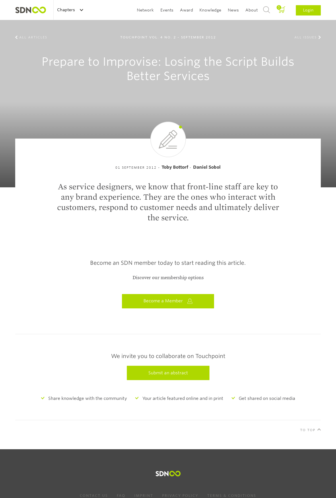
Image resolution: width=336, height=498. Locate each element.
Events (166, 10)
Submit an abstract (168, 373)
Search (266, 10)
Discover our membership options (168, 277)
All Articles (33, 37)
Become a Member (168, 301)
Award (186, 10)
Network (145, 10)
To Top (308, 430)
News (233, 10)
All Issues (305, 37)
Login (308, 10)
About (251, 10)
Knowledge (210, 10)
